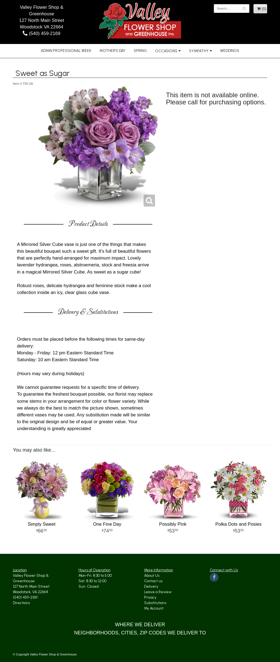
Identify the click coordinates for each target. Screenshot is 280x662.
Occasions (166, 51)
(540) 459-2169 (41, 33)
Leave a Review (157, 592)
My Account (154, 608)
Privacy (150, 597)
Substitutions (155, 603)
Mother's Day (113, 50)
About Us (151, 575)
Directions (21, 603)
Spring (140, 50)
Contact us (153, 581)
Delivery (151, 586)
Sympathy (199, 51)
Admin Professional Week (66, 50)
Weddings (229, 50)
